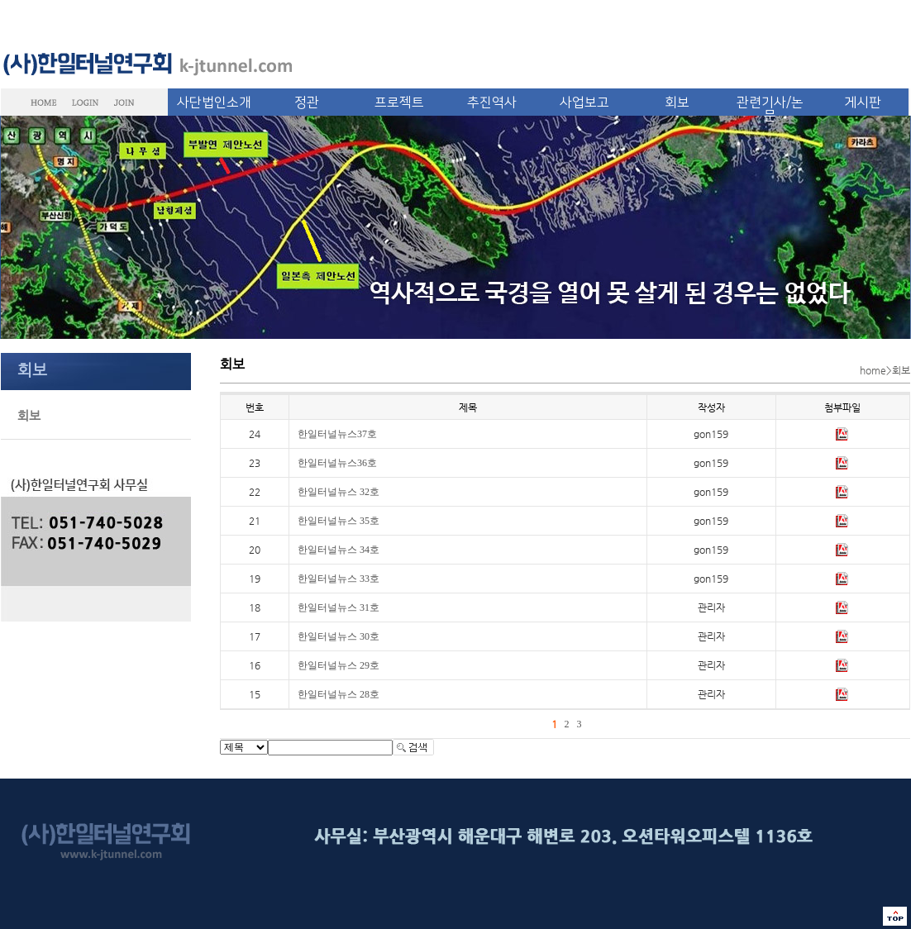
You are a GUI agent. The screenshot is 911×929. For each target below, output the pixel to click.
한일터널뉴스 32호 (338, 492)
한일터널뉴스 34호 (338, 549)
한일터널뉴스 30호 (338, 636)
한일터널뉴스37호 (337, 434)
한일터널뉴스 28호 (338, 694)
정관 (306, 102)
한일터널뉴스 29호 (338, 665)
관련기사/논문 (770, 109)
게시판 (862, 102)
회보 (677, 102)
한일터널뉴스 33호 (338, 578)
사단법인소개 (214, 102)
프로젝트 (399, 102)
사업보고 (584, 102)
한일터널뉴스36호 (337, 463)
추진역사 (492, 102)
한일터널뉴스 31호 (338, 607)
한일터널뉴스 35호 (338, 520)
